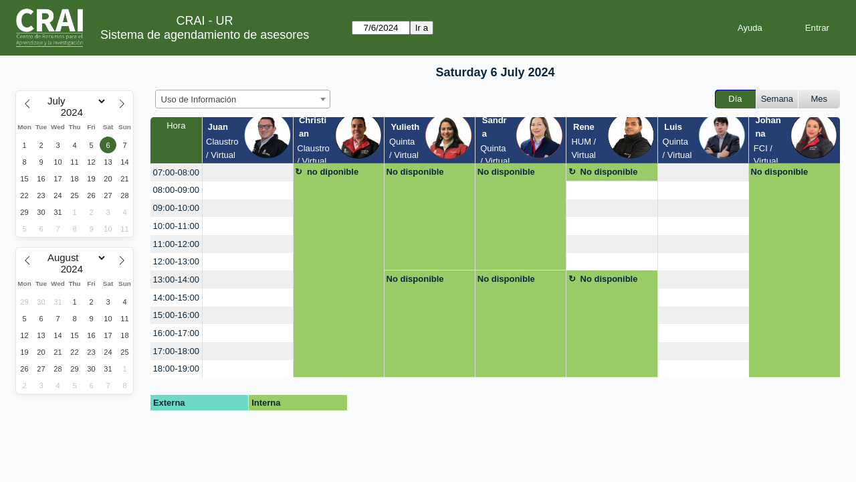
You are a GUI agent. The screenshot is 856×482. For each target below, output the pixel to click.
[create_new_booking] (248, 172)
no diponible (332, 172)
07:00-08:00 (176, 172)
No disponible (415, 172)
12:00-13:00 (176, 261)
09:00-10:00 (176, 208)
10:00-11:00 (176, 226)
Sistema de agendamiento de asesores (204, 35)
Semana (777, 99)
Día (735, 99)
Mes (819, 99)
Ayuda (750, 28)
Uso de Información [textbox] (199, 99)
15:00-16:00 (176, 315)
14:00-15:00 (176, 298)
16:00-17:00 (176, 333)
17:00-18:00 (176, 351)
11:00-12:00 (176, 244)
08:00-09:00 (176, 190)
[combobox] (242, 99)
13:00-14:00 (176, 279)
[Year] (75, 112)
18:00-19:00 (176, 369)
